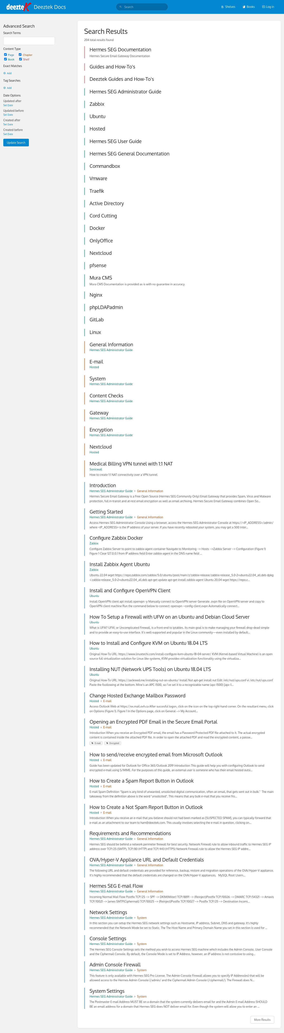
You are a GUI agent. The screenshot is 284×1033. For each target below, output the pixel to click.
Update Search (16, 142)
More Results (262, 1019)
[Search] (120, 7)
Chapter (25, 54)
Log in (268, 6)
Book (9, 59)
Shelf (24, 59)
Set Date (8, 105)
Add (7, 73)
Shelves (228, 6)
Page (9, 54)
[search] (142, 7)
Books (249, 6)
